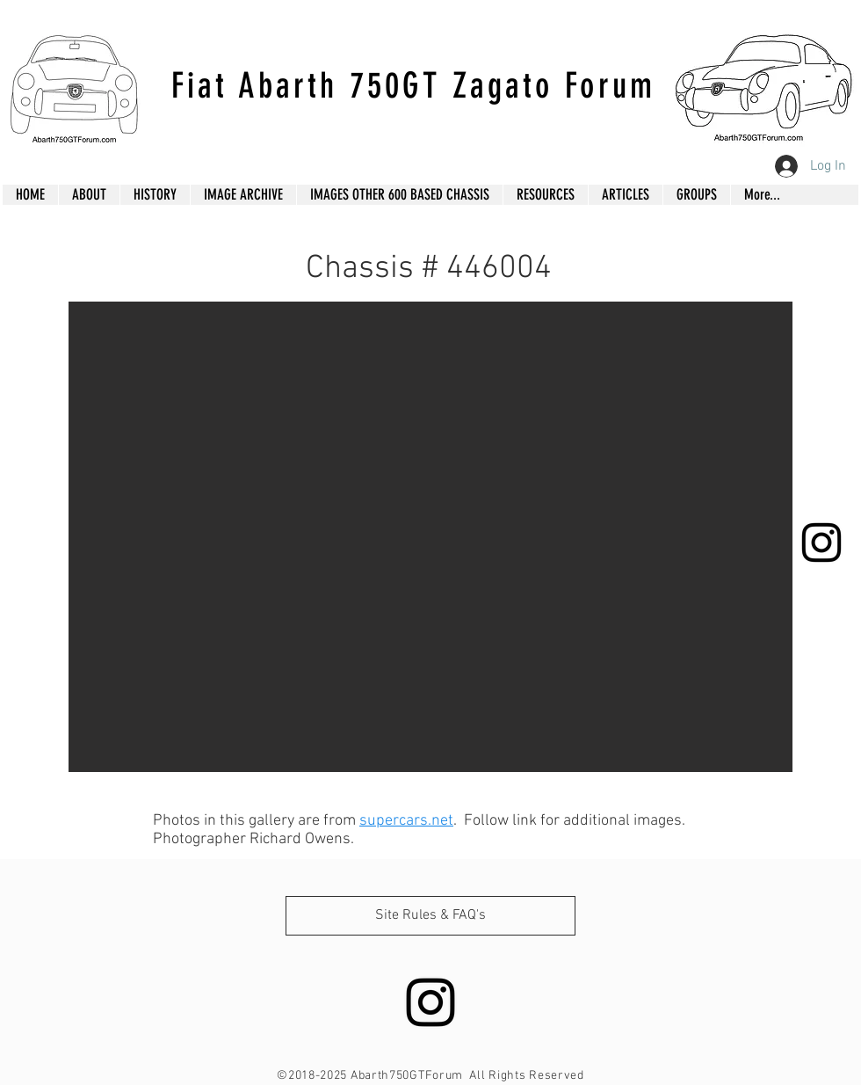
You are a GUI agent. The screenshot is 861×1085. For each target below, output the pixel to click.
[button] (430, 537)
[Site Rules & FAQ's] (430, 916)
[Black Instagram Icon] (821, 542)
